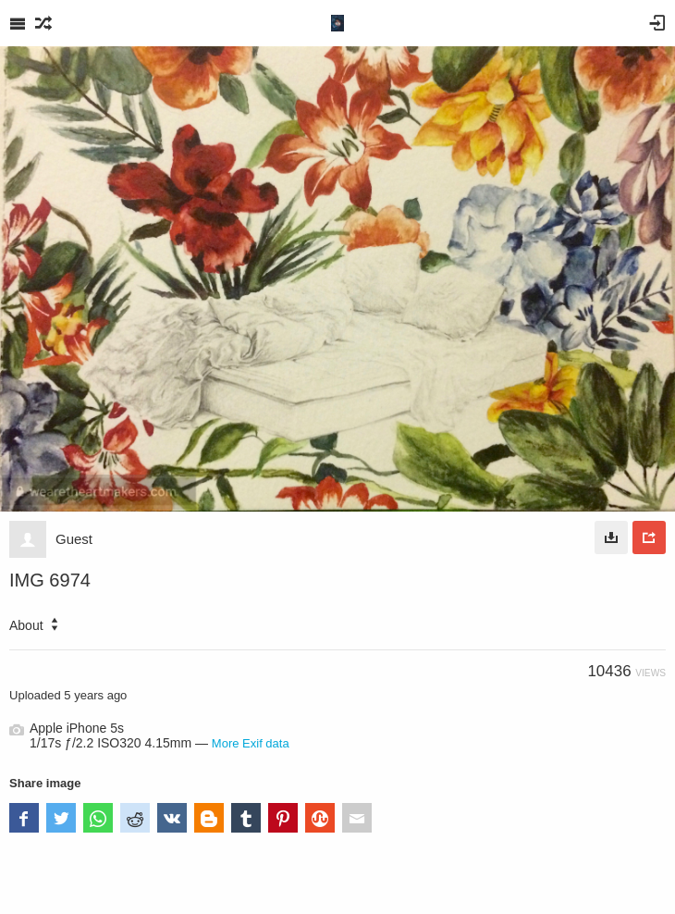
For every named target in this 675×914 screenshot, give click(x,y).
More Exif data (250, 743)
